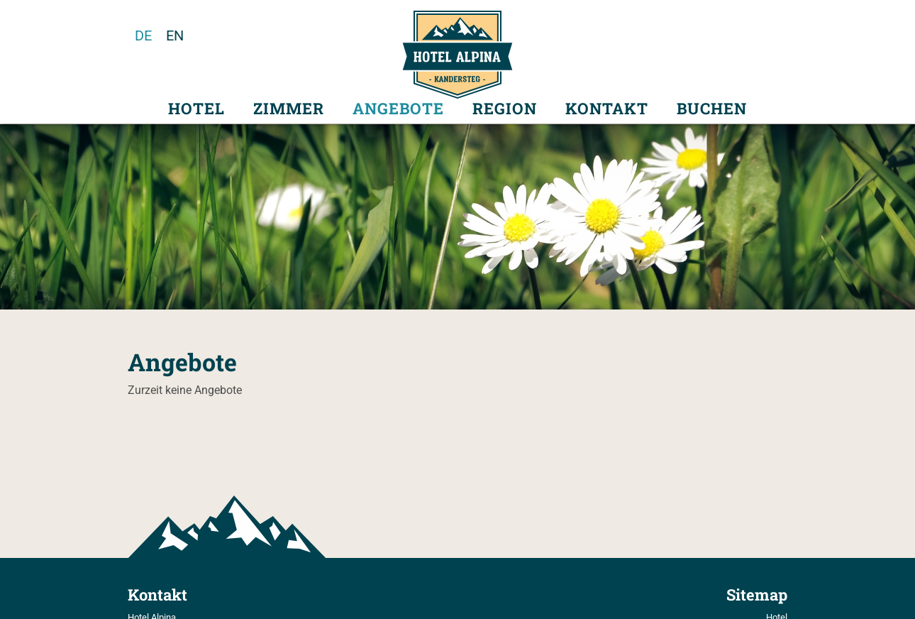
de (143, 35)
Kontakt (606, 109)
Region (504, 109)
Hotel (196, 109)
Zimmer (288, 109)
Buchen (712, 109)
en (175, 35)
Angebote (398, 109)
